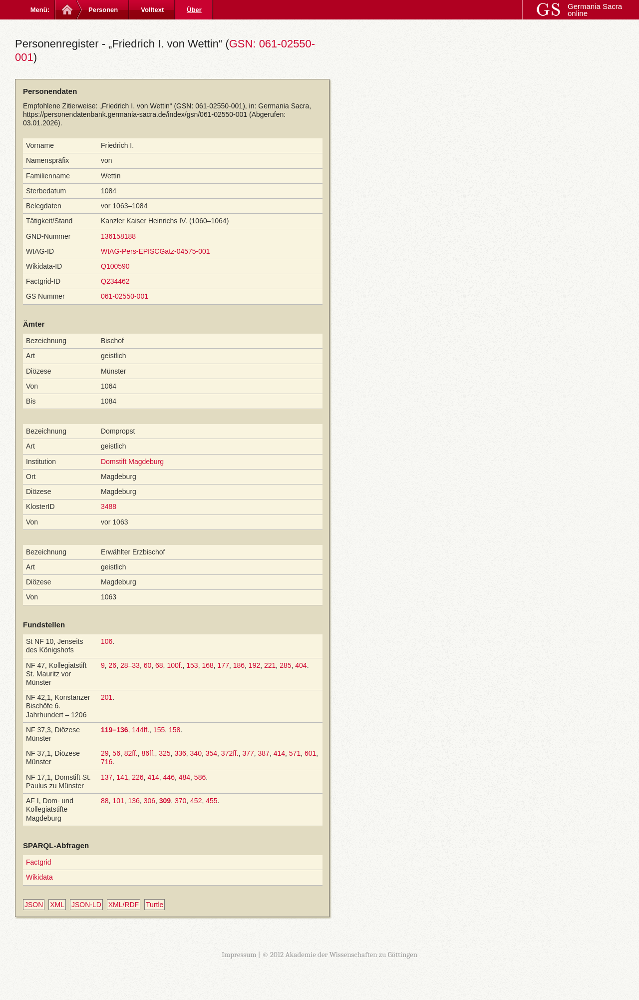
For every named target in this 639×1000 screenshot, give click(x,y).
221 (270, 665)
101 (118, 801)
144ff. (140, 730)
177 (223, 665)
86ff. (148, 753)
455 (211, 801)
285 (285, 665)
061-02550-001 (124, 296)
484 (184, 777)
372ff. (230, 753)
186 (239, 665)
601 (310, 753)
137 (106, 777)
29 (105, 753)
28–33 (130, 665)
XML (57, 905)
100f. (174, 665)
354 (211, 753)
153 (192, 665)
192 (254, 665)
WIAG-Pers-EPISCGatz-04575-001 (155, 251)
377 (248, 753)
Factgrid (38, 862)
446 (169, 777)
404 (301, 665)
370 (180, 801)
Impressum (239, 954)
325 (164, 753)
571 (295, 753)
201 (106, 697)
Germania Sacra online (595, 9)
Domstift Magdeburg (132, 462)
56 (116, 753)
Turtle (154, 905)
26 (113, 665)
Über (194, 9)
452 (196, 801)
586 (200, 777)
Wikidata (39, 877)
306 (149, 801)
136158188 (118, 236)
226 (137, 777)
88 (105, 801)
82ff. (131, 753)
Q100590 (115, 266)
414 (279, 753)
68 (159, 665)
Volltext (152, 9)
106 (106, 641)
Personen (103, 9)
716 (106, 762)
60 (148, 665)
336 (180, 753)
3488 (108, 506)
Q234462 (115, 281)
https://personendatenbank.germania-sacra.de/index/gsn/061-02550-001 (135, 114)
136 (134, 801)
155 (159, 730)
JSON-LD (86, 905)
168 (207, 665)
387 (264, 753)
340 (196, 753)
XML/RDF (123, 905)
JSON (33, 905)
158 (174, 730)
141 (122, 777)
